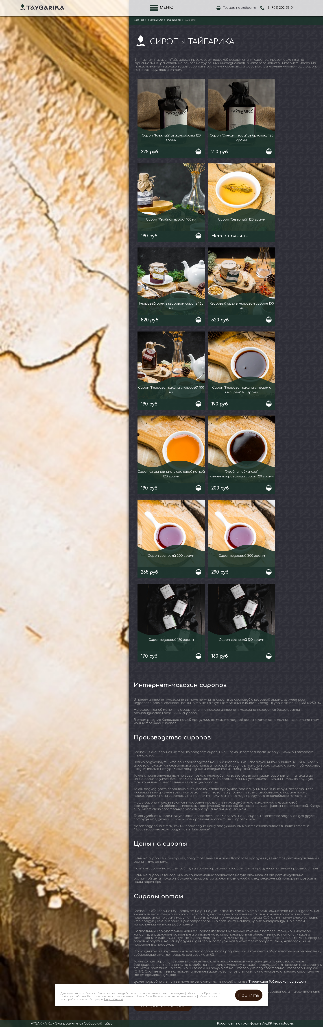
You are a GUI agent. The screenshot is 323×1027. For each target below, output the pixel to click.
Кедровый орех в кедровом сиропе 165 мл (171, 306)
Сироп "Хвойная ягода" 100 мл (171, 219)
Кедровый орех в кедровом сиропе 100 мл (242, 306)
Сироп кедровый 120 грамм (171, 639)
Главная (138, 19)
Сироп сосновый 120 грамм (241, 639)
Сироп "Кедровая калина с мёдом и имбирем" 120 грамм (241, 390)
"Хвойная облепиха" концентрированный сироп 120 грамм (242, 474)
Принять (248, 995)
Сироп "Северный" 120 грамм (241, 219)
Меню (165, 8)
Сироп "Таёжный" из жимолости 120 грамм (171, 138)
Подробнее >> (113, 999)
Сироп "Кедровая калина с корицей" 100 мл (171, 390)
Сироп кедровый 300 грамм (241, 555)
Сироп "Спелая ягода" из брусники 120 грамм (241, 138)
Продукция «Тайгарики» (164, 19)
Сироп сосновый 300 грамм (171, 555)
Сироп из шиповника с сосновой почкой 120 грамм (171, 474)
